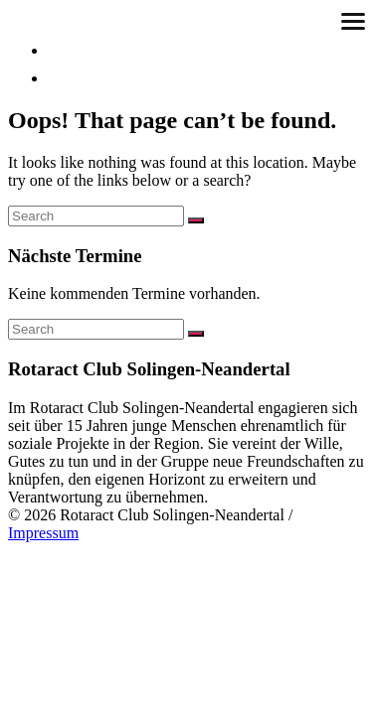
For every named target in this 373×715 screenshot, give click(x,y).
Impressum (43, 532)
